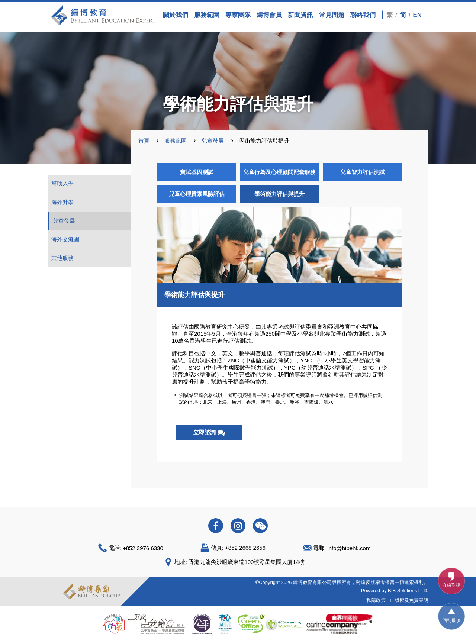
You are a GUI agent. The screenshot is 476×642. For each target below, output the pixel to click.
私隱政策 (376, 600)
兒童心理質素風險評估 (197, 194)
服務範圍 (175, 141)
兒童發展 (213, 141)
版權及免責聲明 (411, 600)
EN (417, 14)
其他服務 (62, 258)
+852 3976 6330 (143, 548)
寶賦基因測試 (196, 172)
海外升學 (62, 202)
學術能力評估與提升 (279, 194)
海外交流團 (65, 239)
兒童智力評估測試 (362, 172)
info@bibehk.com (348, 548)
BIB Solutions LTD (407, 590)
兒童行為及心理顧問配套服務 (279, 172)
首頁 (143, 141)
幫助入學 (62, 183)
